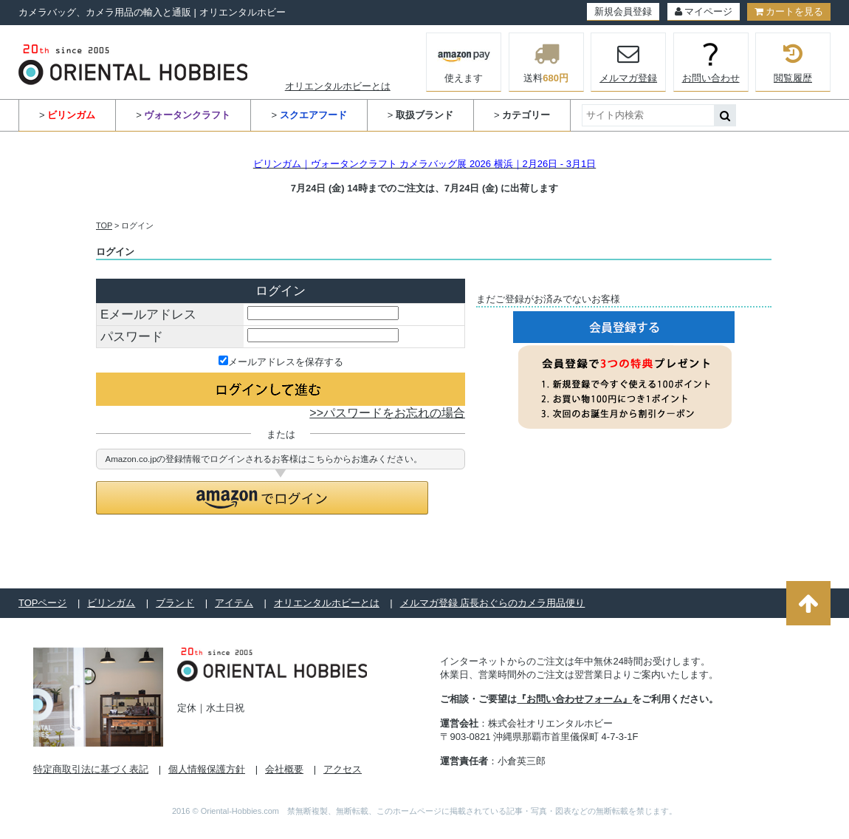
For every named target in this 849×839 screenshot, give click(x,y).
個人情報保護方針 (206, 769)
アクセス (342, 769)
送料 (546, 62)
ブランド (175, 602)
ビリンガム (111, 602)
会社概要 (284, 769)
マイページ (703, 11)
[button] (262, 497)
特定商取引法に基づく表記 (90, 769)
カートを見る (789, 11)
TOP (104, 225)
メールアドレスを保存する (281, 361)
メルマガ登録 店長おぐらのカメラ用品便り (492, 602)
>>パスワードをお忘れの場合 (387, 413)
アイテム (234, 602)
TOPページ (42, 602)
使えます (464, 61)
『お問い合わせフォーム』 (574, 698)
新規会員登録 (623, 11)
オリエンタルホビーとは (338, 86)
